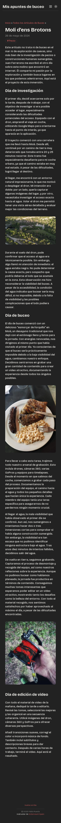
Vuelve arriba (30, 805)
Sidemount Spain (36, 814)
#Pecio (11, 40)
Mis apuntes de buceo (23, 6)
